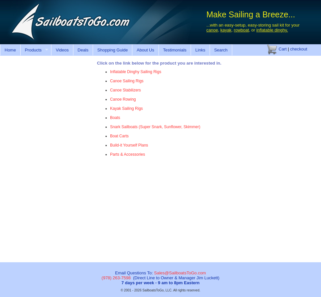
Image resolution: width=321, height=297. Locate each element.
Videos (62, 50)
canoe (212, 30)
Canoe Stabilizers (125, 90)
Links (200, 50)
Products (34, 50)
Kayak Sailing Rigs (126, 108)
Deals (83, 50)
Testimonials (175, 50)
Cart (277, 49)
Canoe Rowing (123, 99)
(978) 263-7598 (116, 277)
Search (221, 50)
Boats (115, 117)
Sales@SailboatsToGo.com (180, 272)
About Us (145, 50)
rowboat (241, 30)
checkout (298, 49)
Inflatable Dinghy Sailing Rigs (135, 71)
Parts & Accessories (127, 154)
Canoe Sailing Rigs (126, 81)
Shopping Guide (112, 50)
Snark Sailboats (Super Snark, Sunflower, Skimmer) (155, 127)
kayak (226, 30)
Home (10, 50)
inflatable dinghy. (272, 30)
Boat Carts (119, 136)
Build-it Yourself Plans (129, 145)
